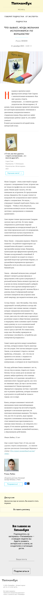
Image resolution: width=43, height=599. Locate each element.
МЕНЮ (21, 10)
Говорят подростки (14, 17)
